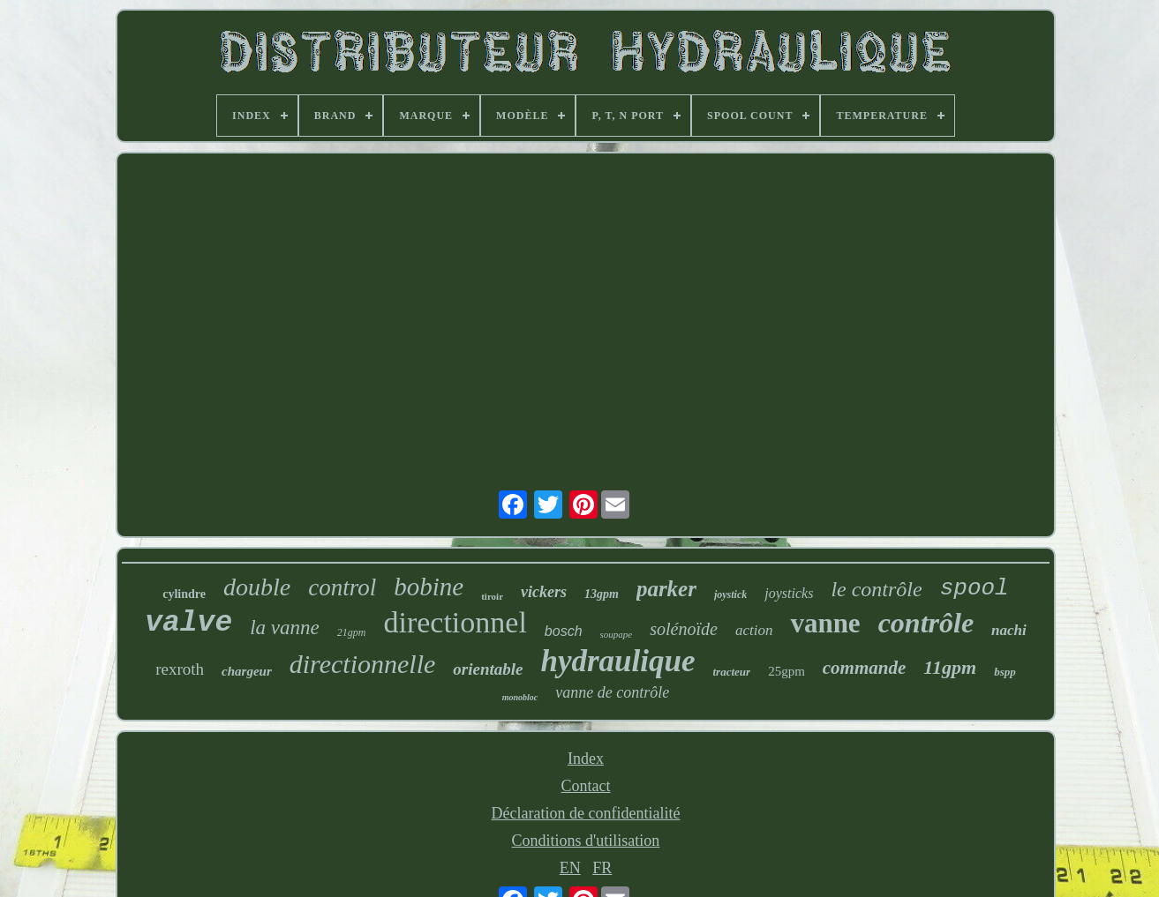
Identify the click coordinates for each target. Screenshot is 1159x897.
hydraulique (617, 661)
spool (974, 588)
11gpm (949, 667)
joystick (730, 594)
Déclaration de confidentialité (586, 813)
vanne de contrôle (612, 692)
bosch (564, 631)
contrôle (926, 623)
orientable (488, 669)
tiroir (492, 596)
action (754, 630)
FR (602, 868)
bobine (428, 586)
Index (586, 758)
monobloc (520, 697)
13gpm (601, 594)
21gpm (351, 632)
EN (570, 868)
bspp (1005, 671)
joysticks (788, 593)
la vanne (285, 628)
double (256, 587)
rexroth (179, 669)
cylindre (184, 594)
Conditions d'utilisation (586, 840)
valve (188, 623)
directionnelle (363, 663)
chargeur (247, 671)
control (342, 587)
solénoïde (684, 629)
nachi (1009, 630)
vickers (544, 592)
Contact (585, 786)
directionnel (454, 622)
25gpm (786, 671)
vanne (825, 623)
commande (865, 667)
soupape (616, 634)
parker (666, 589)
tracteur (732, 671)
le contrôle (876, 589)
